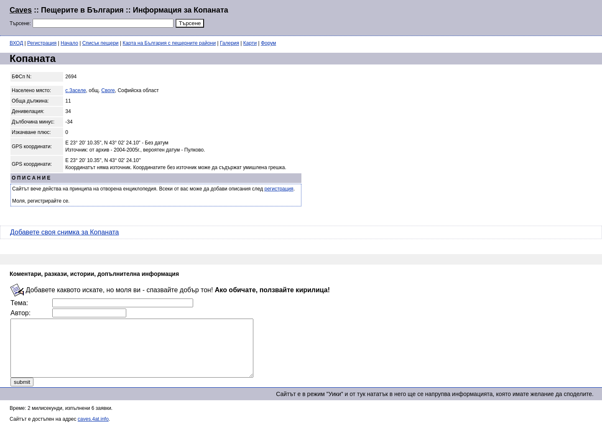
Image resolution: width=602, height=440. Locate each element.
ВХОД (16, 43)
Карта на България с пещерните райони (169, 43)
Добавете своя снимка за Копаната (64, 232)
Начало (69, 43)
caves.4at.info (93, 430)
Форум (268, 43)
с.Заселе (75, 90)
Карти (250, 43)
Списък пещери (100, 43)
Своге (108, 90)
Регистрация (41, 43)
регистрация (279, 189)
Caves (21, 10)
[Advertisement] (491, 16)
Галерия (229, 43)
